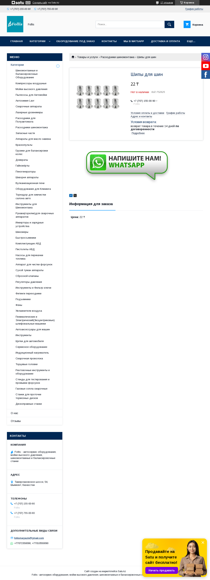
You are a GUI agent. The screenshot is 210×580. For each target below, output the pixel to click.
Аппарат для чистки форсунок (34, 264)
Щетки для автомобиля (30, 341)
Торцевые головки (27, 364)
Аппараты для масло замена (33, 138)
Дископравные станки (29, 403)
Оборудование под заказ (75, 41)
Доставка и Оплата (165, 41)
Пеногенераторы (26, 171)
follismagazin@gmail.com (29, 537)
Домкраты (22, 159)
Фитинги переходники (28, 293)
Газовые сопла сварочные (31, 388)
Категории (37, 41)
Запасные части (25, 133)
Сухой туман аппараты (30, 270)
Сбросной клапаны (27, 276)
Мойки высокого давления (31, 89)
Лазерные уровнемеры (29, 112)
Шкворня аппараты (27, 177)
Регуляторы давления (29, 281)
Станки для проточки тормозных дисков (28, 396)
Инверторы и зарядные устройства (30, 224)
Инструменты (23, 335)
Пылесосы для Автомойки (31, 94)
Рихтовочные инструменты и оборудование (33, 372)
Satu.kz (122, 571)
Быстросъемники (26, 237)
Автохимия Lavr (25, 100)
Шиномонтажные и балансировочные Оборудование (27, 74)
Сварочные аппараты (29, 106)
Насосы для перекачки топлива (29, 257)
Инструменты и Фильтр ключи (33, 287)
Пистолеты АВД (25, 249)
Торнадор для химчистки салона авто (31, 196)
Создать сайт (40, 2)
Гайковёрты (22, 165)
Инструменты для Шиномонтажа (26, 206)
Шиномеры (22, 232)
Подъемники (23, 299)
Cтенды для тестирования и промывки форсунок (32, 381)
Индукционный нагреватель (32, 352)
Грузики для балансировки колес (32, 152)
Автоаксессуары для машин (33, 329)
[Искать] (169, 24)
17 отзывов (167, 2)
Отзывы (16, 421)
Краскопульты (24, 144)
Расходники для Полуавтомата (25, 120)
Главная (16, 41)
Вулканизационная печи (30, 183)
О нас (14, 413)
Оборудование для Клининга (33, 188)
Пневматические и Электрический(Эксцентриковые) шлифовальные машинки (35, 320)
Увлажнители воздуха (29, 310)
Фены (19, 305)
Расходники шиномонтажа (117, 57)
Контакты (109, 41)
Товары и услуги (87, 57)
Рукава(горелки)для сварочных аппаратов (35, 215)
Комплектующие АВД (28, 243)
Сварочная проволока (29, 358)
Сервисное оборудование (31, 346)
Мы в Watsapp (134, 41)
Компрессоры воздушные (31, 83)
